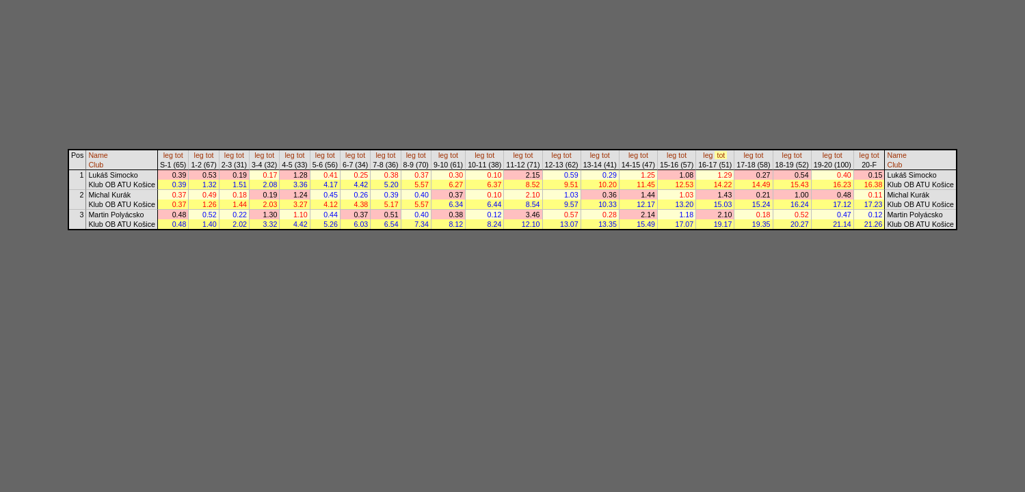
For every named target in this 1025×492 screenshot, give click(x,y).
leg (168, 155)
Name (97, 155)
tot (179, 155)
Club (95, 165)
